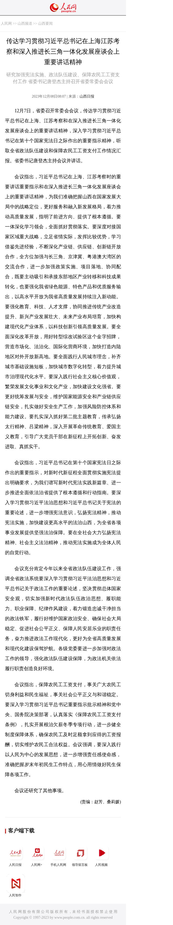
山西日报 (87, 96)
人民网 (6, 24)
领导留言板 (80, 855)
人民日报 (16, 855)
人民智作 (16, 885)
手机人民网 (59, 855)
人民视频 (102, 855)
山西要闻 (45, 24)
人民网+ (37, 855)
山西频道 (25, 24)
